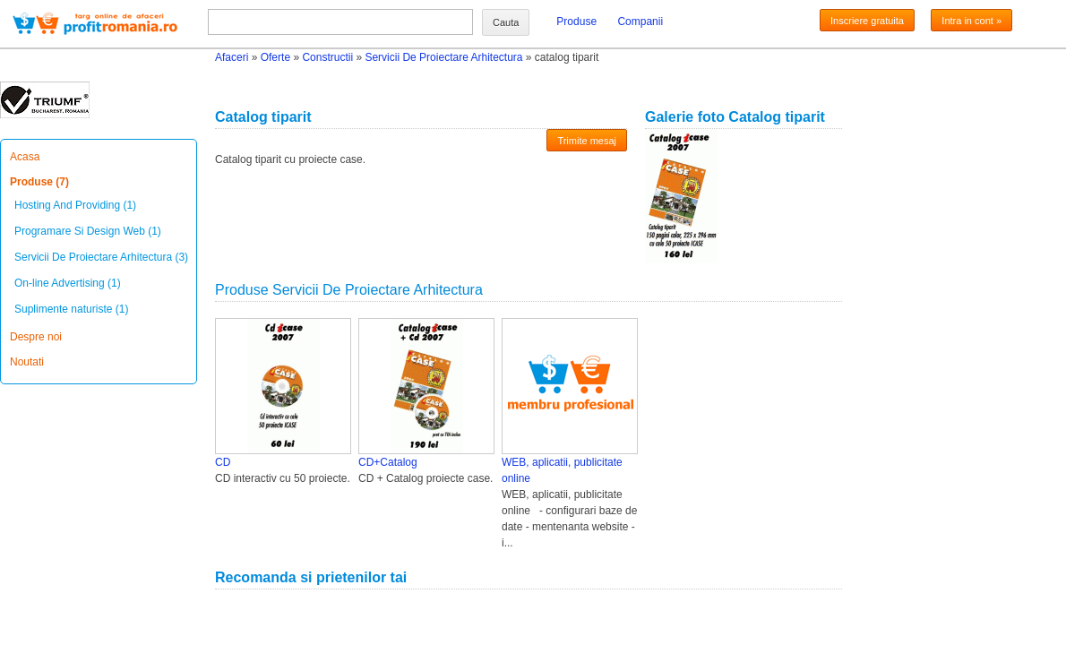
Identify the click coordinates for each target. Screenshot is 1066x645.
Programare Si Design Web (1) (87, 231)
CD (222, 462)
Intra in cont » (971, 20)
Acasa (24, 156)
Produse (576, 21)
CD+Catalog (387, 462)
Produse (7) (39, 182)
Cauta (506, 22)
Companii (640, 21)
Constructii (327, 57)
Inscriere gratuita (867, 20)
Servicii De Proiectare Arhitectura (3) (101, 257)
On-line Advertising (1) (67, 283)
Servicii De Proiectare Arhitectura (443, 57)
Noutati (27, 362)
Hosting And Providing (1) (75, 205)
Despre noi (36, 337)
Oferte (275, 57)
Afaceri (231, 57)
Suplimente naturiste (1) (71, 309)
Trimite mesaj (586, 140)
